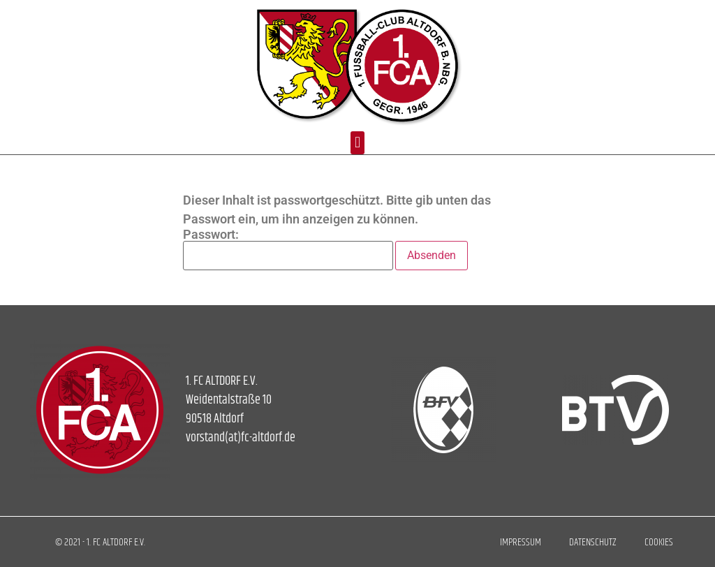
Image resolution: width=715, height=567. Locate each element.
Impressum (520, 542)
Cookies (658, 542)
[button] (357, 142)
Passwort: (288, 249)
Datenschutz (593, 542)
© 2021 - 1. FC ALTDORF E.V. (100, 542)
